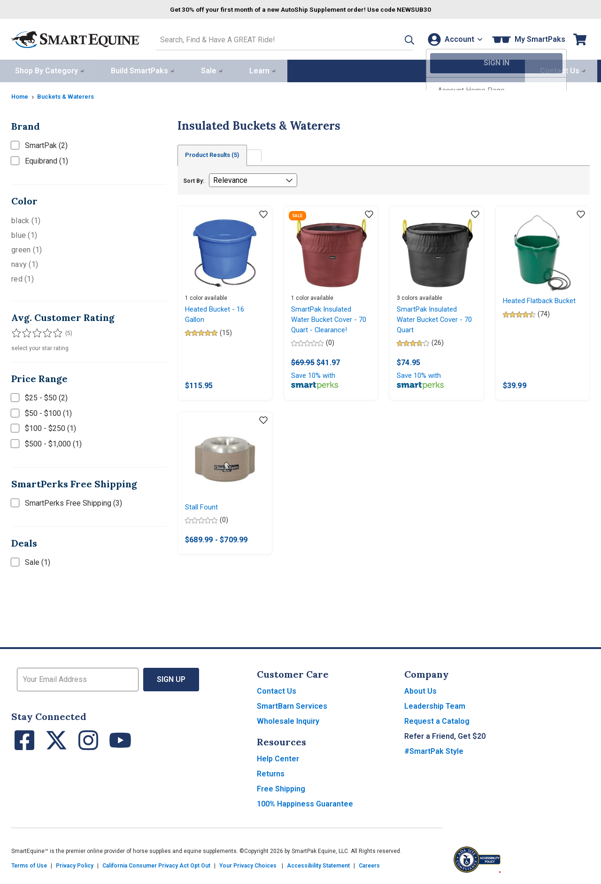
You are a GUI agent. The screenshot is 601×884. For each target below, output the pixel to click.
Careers (369, 866)
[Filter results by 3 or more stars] (34, 331)
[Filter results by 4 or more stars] (44, 331)
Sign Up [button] (171, 679)
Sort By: (193, 179)
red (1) (22, 277)
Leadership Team (434, 706)
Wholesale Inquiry (288, 721)
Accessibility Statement (318, 866)
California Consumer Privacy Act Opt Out (156, 866)
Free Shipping (281, 789)
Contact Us (276, 691)
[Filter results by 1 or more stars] (16, 331)
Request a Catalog (437, 721)
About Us (420, 691)
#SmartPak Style (433, 751)
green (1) (26, 247)
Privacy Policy (74, 866)
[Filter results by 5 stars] (53, 331)
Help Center (278, 759)
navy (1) (24, 262)
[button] (395, 38)
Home (20, 94)
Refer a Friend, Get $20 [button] (444, 736)
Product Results (217, 153)
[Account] (452, 38)
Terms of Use (29, 866)
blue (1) (24, 233)
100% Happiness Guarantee (305, 804)
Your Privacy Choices (248, 866)
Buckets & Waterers (69, 94)
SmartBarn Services (292, 706)
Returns (271, 774)
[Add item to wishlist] (263, 213)
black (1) (25, 218)
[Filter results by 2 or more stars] (25, 331)
